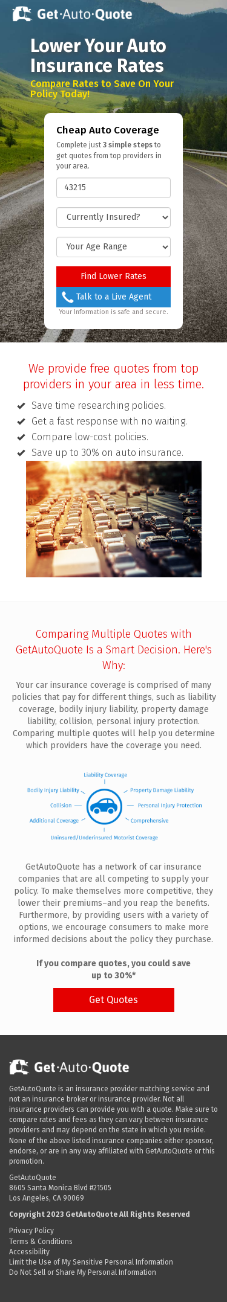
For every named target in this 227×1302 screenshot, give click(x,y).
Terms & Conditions (41, 1241)
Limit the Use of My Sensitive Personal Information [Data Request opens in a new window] (91, 1262)
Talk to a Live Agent (106, 297)
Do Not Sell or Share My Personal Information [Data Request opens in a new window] (82, 1272)
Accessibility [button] (29, 1252)
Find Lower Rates (113, 276)
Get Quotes (113, 999)
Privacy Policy (31, 1231)
